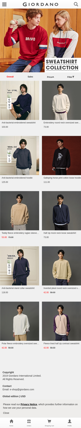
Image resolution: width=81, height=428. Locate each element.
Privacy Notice (29, 404)
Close (6, 413)
